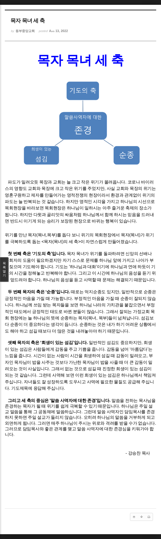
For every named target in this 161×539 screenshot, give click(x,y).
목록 (4, 269)
